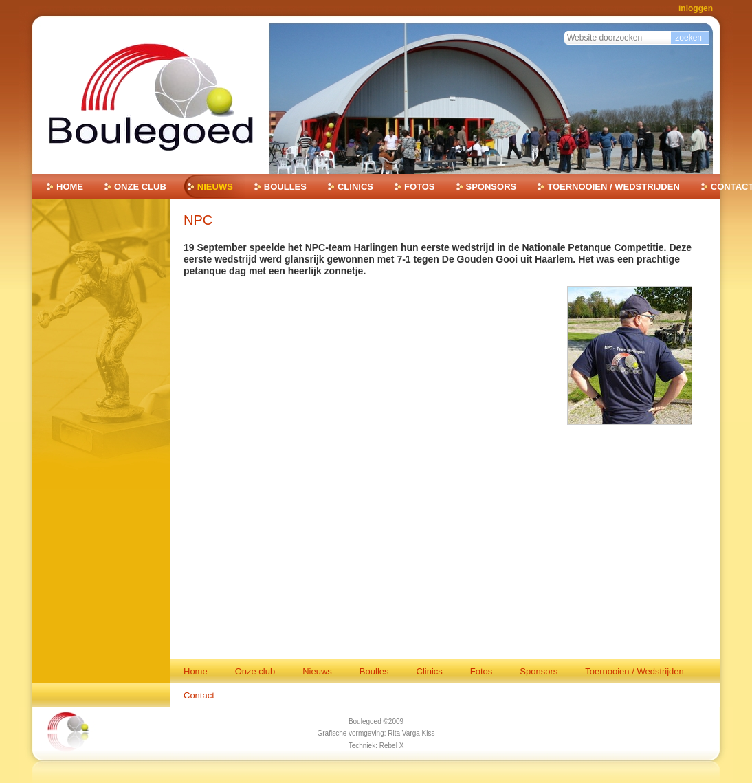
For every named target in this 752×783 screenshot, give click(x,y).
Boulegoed (365, 721)
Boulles (285, 186)
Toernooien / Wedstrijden (613, 186)
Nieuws (215, 186)
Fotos (419, 186)
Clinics (355, 186)
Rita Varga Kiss (411, 733)
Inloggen (695, 8)
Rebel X (391, 745)
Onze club (140, 186)
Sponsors (491, 186)
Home (69, 186)
